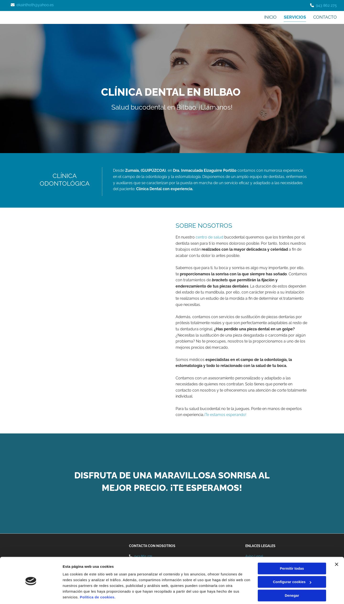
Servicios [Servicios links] (295, 17)
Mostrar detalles (77, 595)
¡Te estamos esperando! (225, 414)
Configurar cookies (292, 566)
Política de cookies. (97, 581)
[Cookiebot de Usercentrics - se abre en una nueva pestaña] (31, 594)
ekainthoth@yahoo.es (35, 5)
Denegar (292, 580)
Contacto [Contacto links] (325, 17)
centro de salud (209, 237)
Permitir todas (292, 553)
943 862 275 (326, 5)
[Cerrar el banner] (336, 548)
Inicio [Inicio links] (270, 17)
